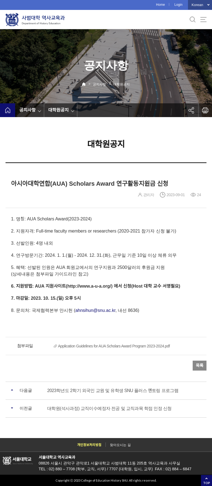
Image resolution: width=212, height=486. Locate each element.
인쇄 (205, 110)
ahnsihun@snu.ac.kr (95, 310)
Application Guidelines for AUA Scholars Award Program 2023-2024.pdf (114, 346)
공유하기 (191, 110)
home (7, 110)
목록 (199, 365)
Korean (197, 5)
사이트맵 (203, 19)
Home (160, 5)
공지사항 (99, 84)
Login (178, 5)
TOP (206, 483)
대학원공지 (121, 84)
